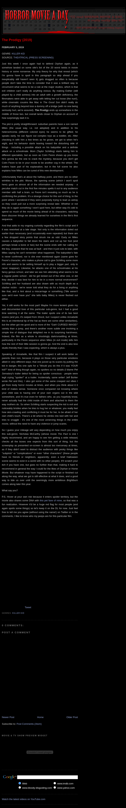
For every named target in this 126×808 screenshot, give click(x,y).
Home (40, 717)
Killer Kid (18, 613)
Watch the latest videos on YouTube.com (23, 799)
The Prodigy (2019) (17, 40)
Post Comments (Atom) (29, 723)
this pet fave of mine (51, 500)
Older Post (72, 717)
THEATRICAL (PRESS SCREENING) (34, 57)
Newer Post (8, 717)
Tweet (28, 607)
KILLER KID (18, 53)
